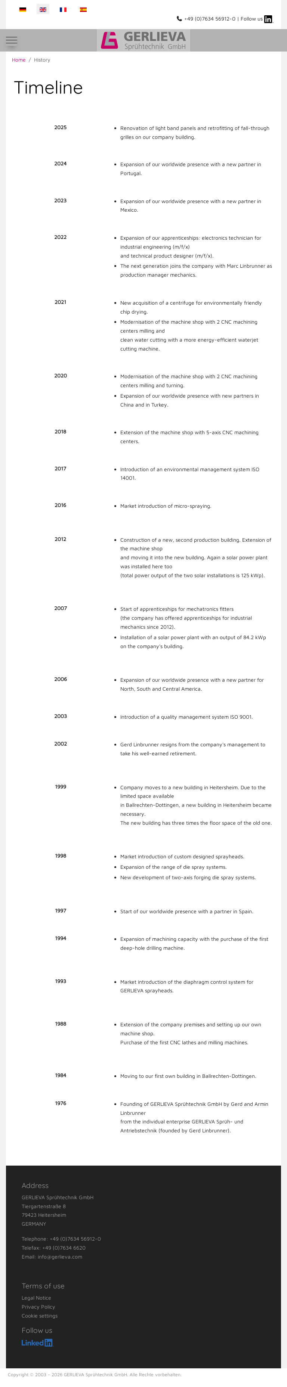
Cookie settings (40, 1315)
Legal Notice (36, 1297)
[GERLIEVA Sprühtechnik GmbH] (143, 40)
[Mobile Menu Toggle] (11, 40)
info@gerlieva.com (60, 1256)
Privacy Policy (38, 1306)
